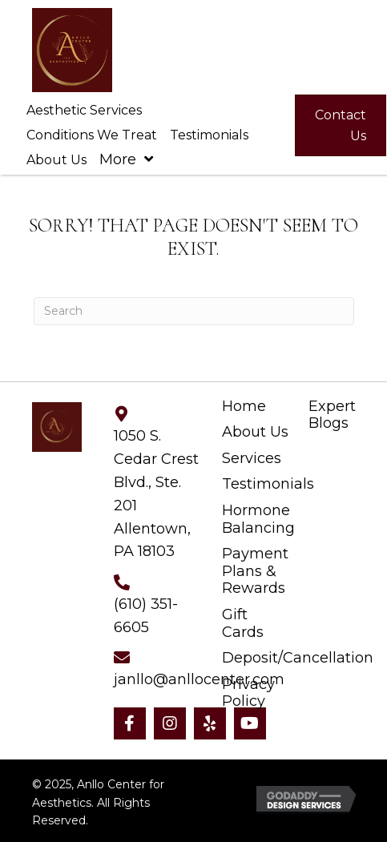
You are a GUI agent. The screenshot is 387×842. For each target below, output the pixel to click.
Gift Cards (243, 623)
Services (251, 458)
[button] (130, 723)
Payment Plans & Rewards (255, 571)
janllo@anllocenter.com (199, 679)
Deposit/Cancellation (297, 658)
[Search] (194, 311)
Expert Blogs (332, 415)
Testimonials (268, 484)
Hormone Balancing (258, 519)
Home (244, 406)
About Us (255, 432)
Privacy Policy (248, 693)
